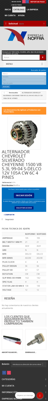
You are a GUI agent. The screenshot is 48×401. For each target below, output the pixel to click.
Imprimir (9, 219)
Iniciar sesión (16, 1)
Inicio (8, 9)
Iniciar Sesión (24, 195)
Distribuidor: (8, 185)
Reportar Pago (37, 2)
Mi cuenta (10, 15)
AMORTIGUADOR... (10, 352)
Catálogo (18, 9)
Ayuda (21, 15)
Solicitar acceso (24, 208)
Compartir (8, 215)
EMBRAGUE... (30, 352)
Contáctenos (16, 5)
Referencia (7, 182)
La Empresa (32, 9)
